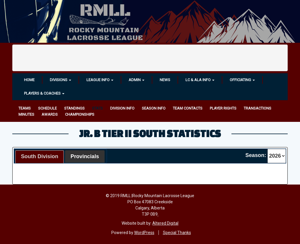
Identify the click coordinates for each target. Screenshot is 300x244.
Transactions (257, 108)
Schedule (47, 108)
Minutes (26, 114)
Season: (256, 155)
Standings (74, 108)
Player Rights (223, 108)
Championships (79, 114)
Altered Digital (165, 223)
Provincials (85, 156)
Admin (136, 80)
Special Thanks (177, 232)
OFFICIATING (242, 80)
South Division (39, 156)
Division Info (122, 108)
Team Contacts (187, 108)
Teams (24, 108)
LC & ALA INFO (199, 80)
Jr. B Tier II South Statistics (150, 133)
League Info (99, 80)
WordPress (144, 232)
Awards (50, 114)
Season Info (154, 108)
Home (29, 80)
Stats (97, 108)
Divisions (60, 80)
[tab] (39, 156)
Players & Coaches (44, 93)
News (165, 80)
